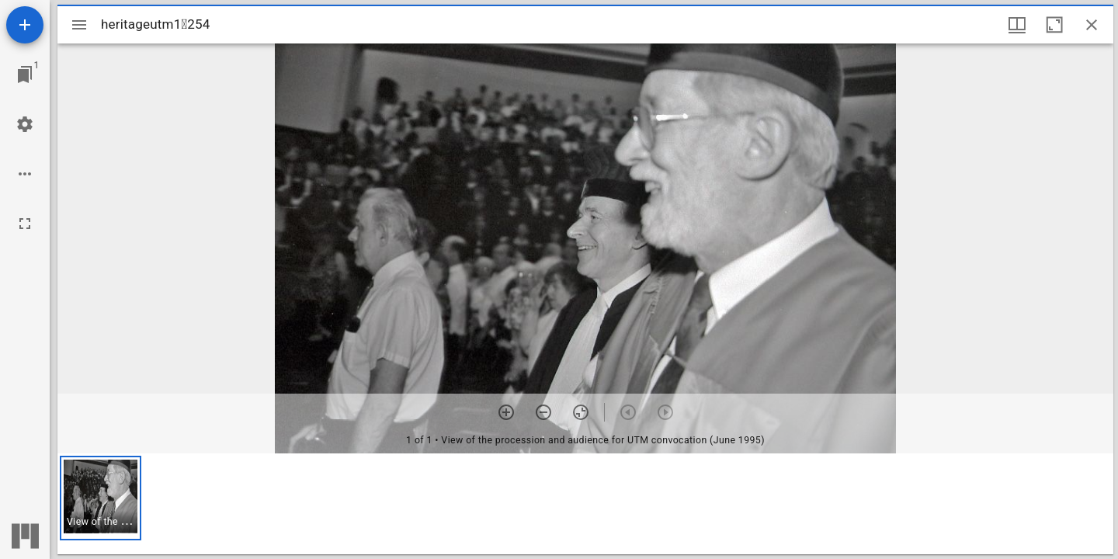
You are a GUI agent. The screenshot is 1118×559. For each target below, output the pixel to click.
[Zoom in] (506, 412)
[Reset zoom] (580, 412)
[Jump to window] (24, 74)
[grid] (585, 503)
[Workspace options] (24, 174)
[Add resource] (24, 24)
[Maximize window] (1054, 24)
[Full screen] (24, 223)
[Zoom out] (543, 412)
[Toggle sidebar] (79, 24)
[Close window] (1091, 24)
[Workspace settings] (24, 124)
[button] (100, 498)
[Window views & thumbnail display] (1017, 24)
